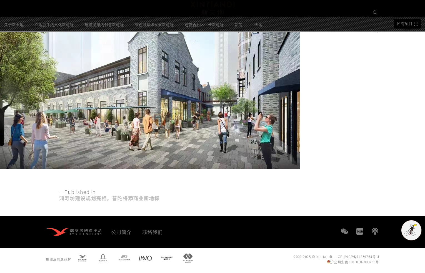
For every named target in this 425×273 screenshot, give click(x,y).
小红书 (360, 231)
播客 (375, 231)
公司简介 (121, 231)
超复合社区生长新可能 (204, 47)
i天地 (258, 47)
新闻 (238, 47)
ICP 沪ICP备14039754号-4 (358, 257)
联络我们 (152, 231)
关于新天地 (14, 47)
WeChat (344, 231)
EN (376, 30)
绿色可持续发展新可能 (154, 47)
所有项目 (404, 46)
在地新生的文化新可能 (54, 47)
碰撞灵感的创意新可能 (104, 47)
